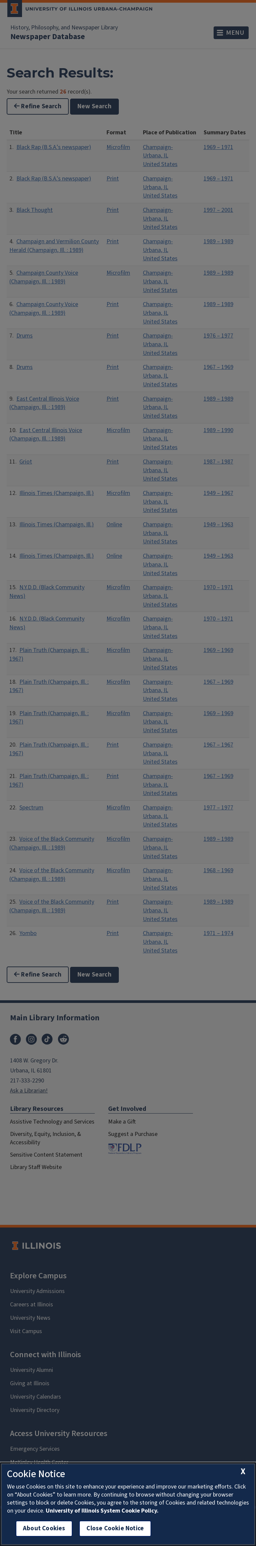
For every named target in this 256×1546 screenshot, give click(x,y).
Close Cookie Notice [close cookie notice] (115, 1528)
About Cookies (44, 1528)
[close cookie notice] (243, 1471)
